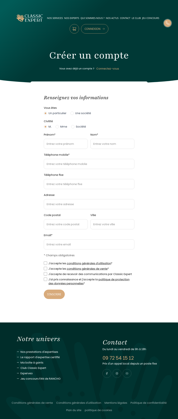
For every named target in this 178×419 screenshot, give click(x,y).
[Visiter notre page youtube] (127, 373)
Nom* (94, 135)
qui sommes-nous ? (93, 18)
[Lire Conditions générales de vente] (32, 403)
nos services (55, 18)
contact (125, 18)
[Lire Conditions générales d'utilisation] (78, 403)
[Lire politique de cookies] (98, 410)
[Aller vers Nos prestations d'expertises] (53, 352)
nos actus (112, 18)
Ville (93, 215)
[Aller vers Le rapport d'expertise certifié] (53, 357)
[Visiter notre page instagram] (117, 373)
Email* (48, 235)
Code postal (52, 215)
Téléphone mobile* (57, 155)
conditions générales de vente (87, 269)
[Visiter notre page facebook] (107, 373)
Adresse (49, 195)
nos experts (71, 18)
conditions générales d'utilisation (89, 263)
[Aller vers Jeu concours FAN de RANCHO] (53, 379)
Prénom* (50, 135)
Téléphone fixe (53, 175)
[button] (107, 373)
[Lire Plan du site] (73, 410)
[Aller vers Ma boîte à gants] (53, 363)
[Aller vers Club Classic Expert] (53, 368)
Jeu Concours (150, 18)
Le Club (136, 18)
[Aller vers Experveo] (53, 373)
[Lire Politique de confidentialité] (149, 403)
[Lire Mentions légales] (116, 403)
